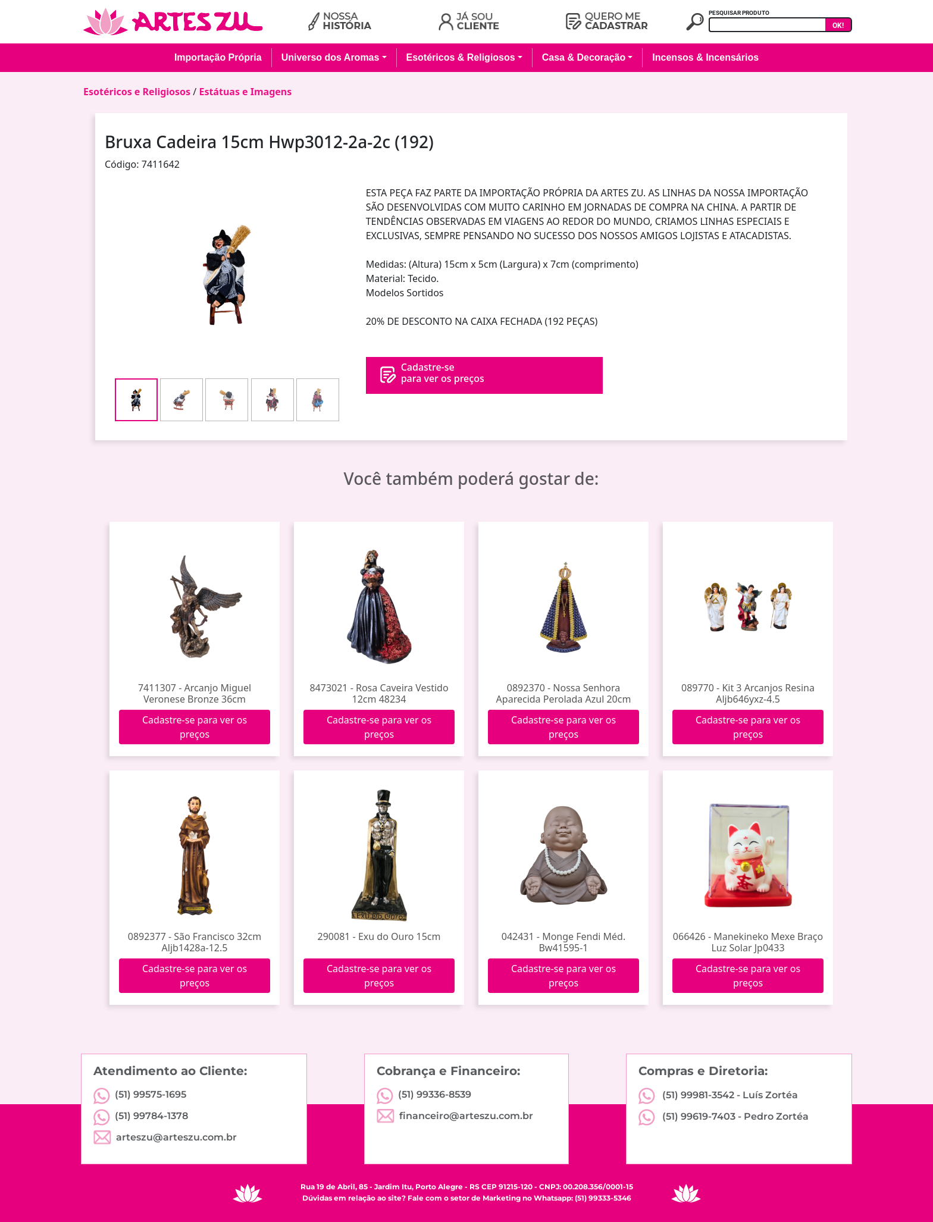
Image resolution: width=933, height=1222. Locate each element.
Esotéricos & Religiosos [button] (460, 57)
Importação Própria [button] (218, 57)
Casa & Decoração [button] (584, 57)
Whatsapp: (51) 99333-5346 (582, 1197)
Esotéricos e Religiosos (136, 91)
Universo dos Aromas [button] (330, 57)
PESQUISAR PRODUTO (739, 13)
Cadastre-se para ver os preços (194, 727)
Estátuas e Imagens (245, 91)
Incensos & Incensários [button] (705, 57)
